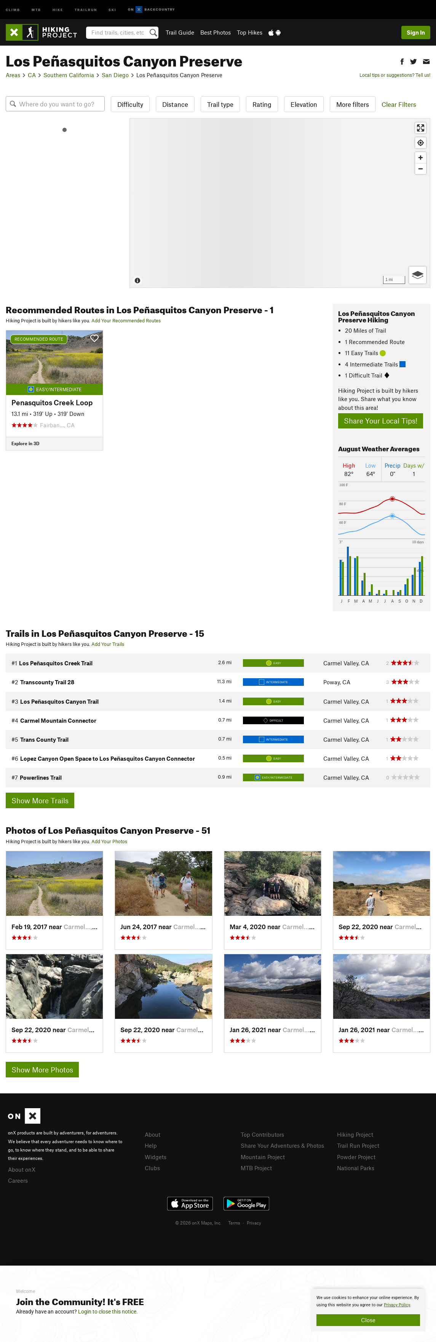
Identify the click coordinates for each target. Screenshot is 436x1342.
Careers (18, 1180)
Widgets (155, 1156)
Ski (113, 9)
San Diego (115, 74)
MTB (36, 9)
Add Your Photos (109, 841)
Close (368, 1320)
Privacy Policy (397, 1304)
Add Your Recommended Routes (126, 320)
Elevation (304, 104)
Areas (13, 74)
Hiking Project (355, 1134)
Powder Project (356, 1156)
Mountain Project (263, 1156)
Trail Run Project (358, 1145)
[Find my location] (420, 142)
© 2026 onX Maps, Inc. (198, 1222)
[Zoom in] (420, 157)
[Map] (280, 203)
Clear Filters (399, 104)
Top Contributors (262, 1134)
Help (151, 1145)
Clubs (152, 1167)
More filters (352, 104)
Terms (234, 1222)
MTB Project (256, 1167)
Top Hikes (249, 32)
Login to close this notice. (108, 1312)
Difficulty (130, 104)
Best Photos (215, 32)
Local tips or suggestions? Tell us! (394, 75)
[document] (368, 1310)
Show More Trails (40, 800)
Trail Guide (180, 32)
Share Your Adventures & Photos (282, 1145)
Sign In (416, 32)
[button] (402, 60)
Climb (13, 9)
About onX (21, 1169)
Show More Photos (42, 1069)
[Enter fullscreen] (420, 127)
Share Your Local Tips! (380, 420)
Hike (58, 9)
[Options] (417, 275)
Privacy (254, 1222)
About (152, 1134)
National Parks (355, 1167)
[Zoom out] (420, 168)
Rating (262, 104)
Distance (175, 104)
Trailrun (86, 9)
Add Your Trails (107, 644)
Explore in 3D (25, 443)
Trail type (220, 104)
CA (32, 74)
